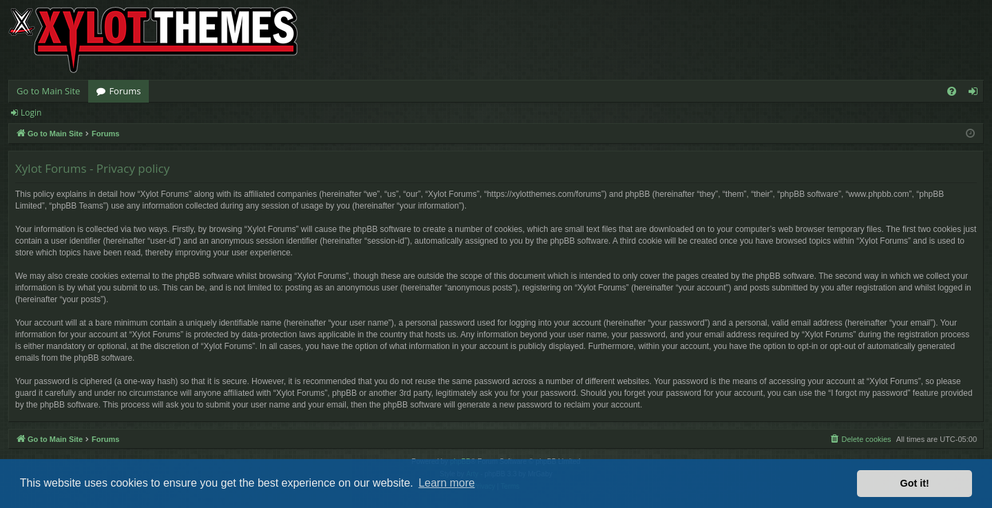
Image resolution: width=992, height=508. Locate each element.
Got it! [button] (914, 483)
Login (31, 112)
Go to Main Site (48, 91)
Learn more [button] (446, 483)
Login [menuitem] (976, 94)
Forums (125, 91)
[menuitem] (951, 91)
